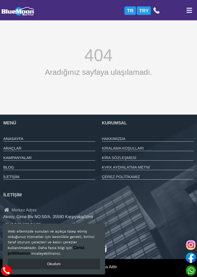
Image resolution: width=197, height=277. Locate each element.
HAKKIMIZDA (113, 138)
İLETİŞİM (11, 176)
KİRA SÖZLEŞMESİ (119, 157)
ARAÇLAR (12, 148)
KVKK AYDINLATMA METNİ (126, 167)
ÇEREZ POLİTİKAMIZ (121, 176)
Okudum (54, 264)
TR (130, 10)
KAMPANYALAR (17, 157)
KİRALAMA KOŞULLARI (123, 148)
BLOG (8, 167)
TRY (144, 10)
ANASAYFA (13, 138)
